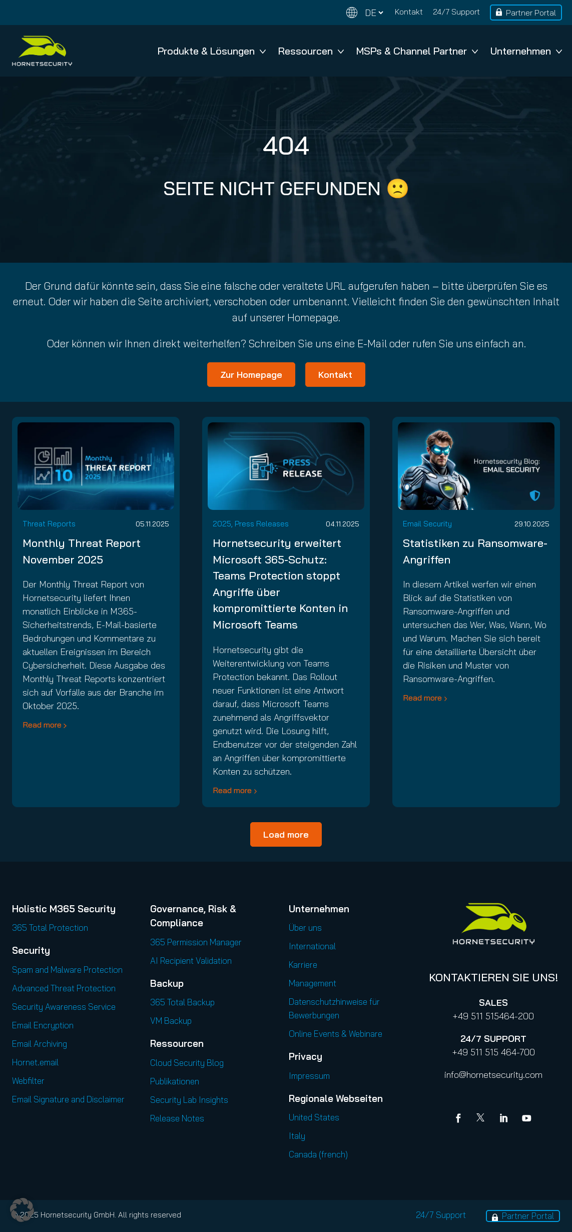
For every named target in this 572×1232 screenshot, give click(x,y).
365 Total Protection (50, 927)
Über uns (305, 927)
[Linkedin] (504, 1119)
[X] (482, 1119)
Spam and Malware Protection (67, 969)
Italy (297, 1135)
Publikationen (174, 1081)
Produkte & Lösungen (212, 51)
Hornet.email (35, 1062)
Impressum (309, 1075)
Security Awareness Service (64, 1006)
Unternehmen (526, 51)
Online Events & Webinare (335, 1033)
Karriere (303, 964)
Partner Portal (531, 13)
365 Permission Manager (196, 942)
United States (314, 1117)
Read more (42, 725)
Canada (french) (318, 1154)
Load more (286, 834)
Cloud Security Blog (187, 1062)
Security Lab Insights (189, 1099)
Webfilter (28, 1080)
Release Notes (177, 1118)
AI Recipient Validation (191, 960)
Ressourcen (311, 51)
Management (312, 983)
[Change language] (365, 13)
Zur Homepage (251, 374)
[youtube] (526, 1119)
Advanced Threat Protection (64, 988)
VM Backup (171, 1020)
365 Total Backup (182, 1002)
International (312, 946)
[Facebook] (460, 1119)
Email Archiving (39, 1043)
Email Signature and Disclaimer (68, 1099)
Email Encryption (43, 1025)
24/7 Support (456, 12)
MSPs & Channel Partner (417, 51)
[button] (22, 1210)
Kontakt (409, 12)
